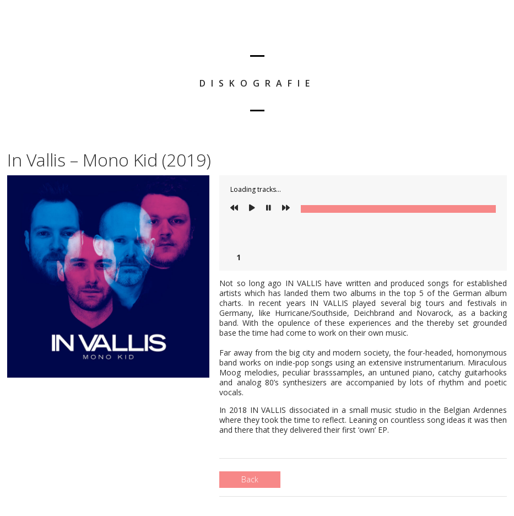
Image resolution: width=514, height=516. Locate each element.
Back (249, 479)
